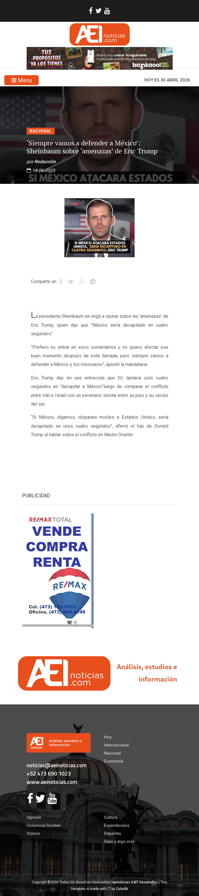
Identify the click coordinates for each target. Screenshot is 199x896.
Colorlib (122, 889)
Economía (113, 761)
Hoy (107, 737)
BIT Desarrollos (146, 882)
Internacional (116, 745)
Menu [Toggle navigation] (21, 80)
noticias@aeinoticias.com (57, 765)
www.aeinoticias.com (52, 782)
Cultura (110, 817)
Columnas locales (44, 825)
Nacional (40, 131)
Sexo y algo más (119, 841)
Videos (33, 833)
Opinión (34, 817)
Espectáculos (116, 825)
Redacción (45, 161)
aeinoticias (121, 882)
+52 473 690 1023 (49, 773)
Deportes (112, 833)
